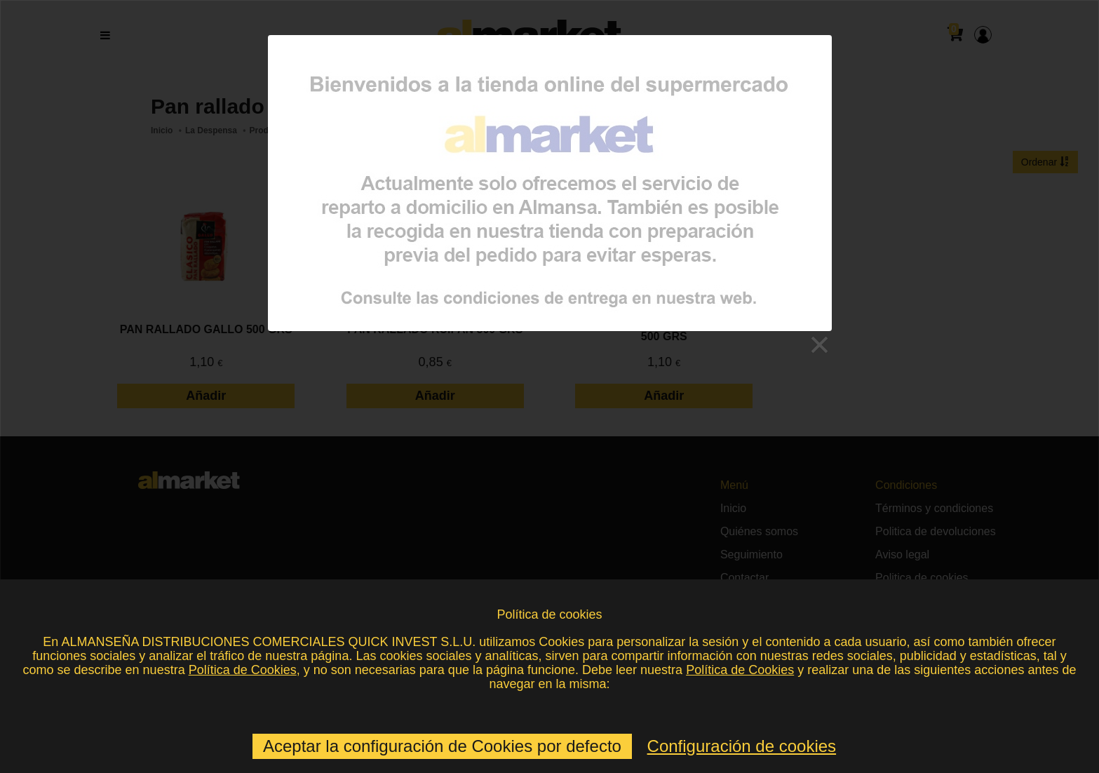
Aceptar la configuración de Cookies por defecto (442, 746)
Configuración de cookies (742, 746)
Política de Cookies (243, 670)
